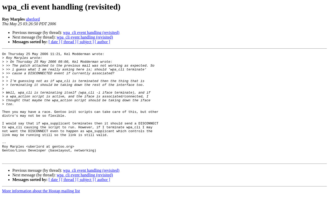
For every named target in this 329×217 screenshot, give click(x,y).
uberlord (33, 19)
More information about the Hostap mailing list (41, 212)
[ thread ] (68, 42)
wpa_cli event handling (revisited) (91, 32)
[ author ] (102, 42)
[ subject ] (85, 42)
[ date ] (54, 42)
